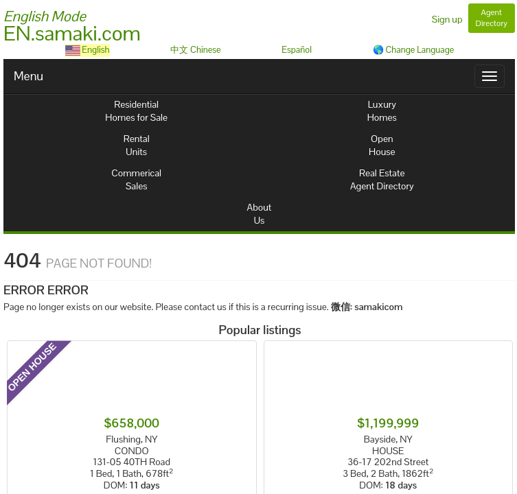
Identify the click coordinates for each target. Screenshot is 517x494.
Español (297, 50)
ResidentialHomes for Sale (136, 111)
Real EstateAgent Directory (382, 179)
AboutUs (259, 213)
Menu (28, 76)
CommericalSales (136, 179)
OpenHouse (382, 145)
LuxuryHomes (382, 111)
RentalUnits (137, 145)
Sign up (447, 19)
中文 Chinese (195, 50)
